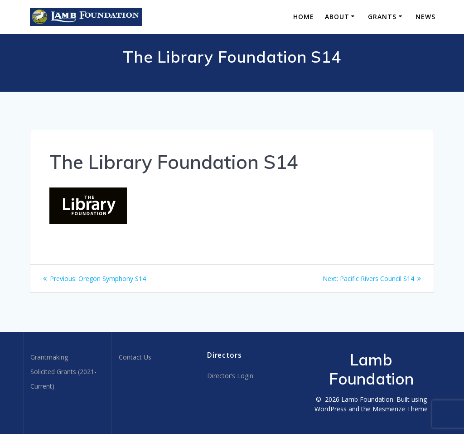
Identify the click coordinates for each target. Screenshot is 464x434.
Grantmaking (49, 357)
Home (303, 16)
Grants (382, 16)
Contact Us (135, 357)
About (337, 16)
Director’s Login (230, 375)
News (425, 16)
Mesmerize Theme (400, 408)
